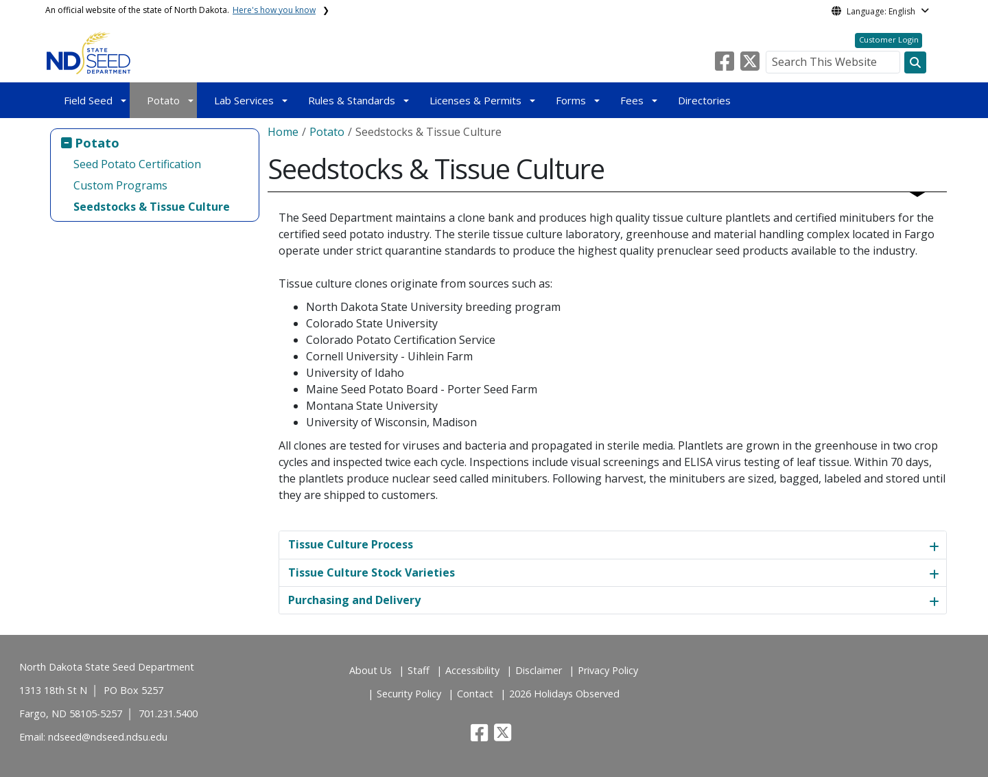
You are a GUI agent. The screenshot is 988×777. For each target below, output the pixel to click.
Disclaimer (538, 670)
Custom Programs (120, 185)
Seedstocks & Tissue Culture (151, 206)
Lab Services (244, 100)
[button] (726, 65)
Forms (571, 100)
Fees (632, 100)
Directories (704, 100)
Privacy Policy (608, 670)
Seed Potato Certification (137, 164)
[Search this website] (915, 62)
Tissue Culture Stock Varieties (371, 572)
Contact (475, 693)
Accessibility (472, 670)
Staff (419, 670)
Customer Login (889, 39)
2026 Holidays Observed (564, 693)
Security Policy (409, 693)
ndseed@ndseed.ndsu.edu (107, 736)
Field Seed (88, 100)
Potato (163, 100)
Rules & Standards (351, 100)
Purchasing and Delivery (354, 599)
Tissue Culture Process (350, 544)
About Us (370, 670)
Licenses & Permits (475, 100)
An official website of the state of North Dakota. (180, 10)
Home (283, 131)
